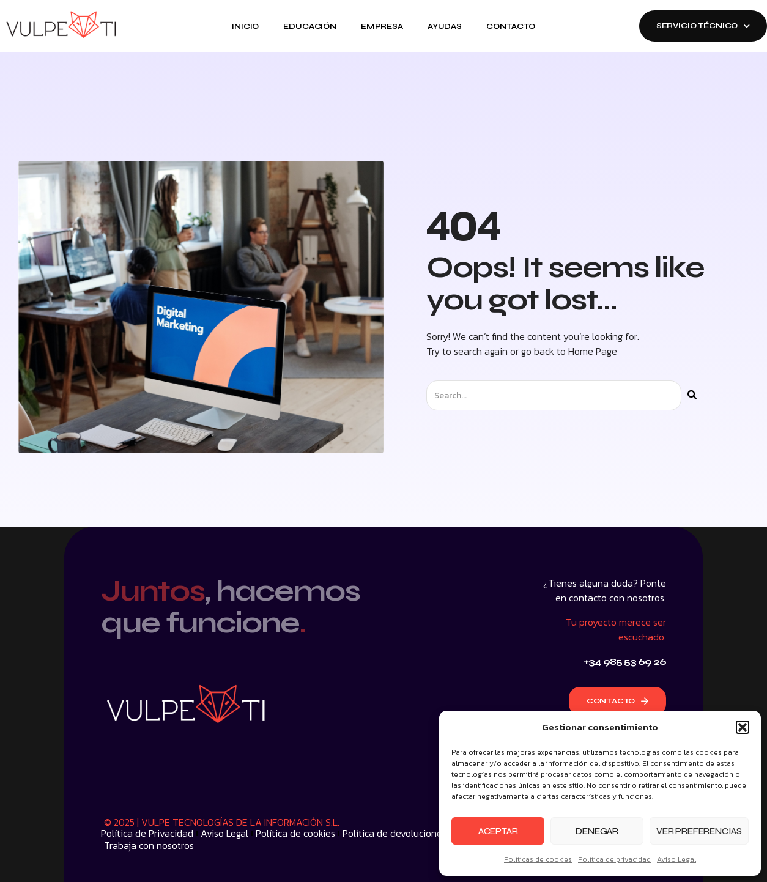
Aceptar (498, 831)
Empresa (382, 26)
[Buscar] (692, 395)
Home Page (592, 351)
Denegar (597, 831)
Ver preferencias (699, 831)
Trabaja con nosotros (149, 845)
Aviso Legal (676, 859)
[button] (742, 727)
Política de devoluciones (394, 833)
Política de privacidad (614, 859)
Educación (309, 26)
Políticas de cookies (538, 859)
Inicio (245, 26)
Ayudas (445, 26)
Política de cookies (295, 833)
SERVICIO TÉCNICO (703, 26)
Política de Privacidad (147, 833)
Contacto (510, 26)
